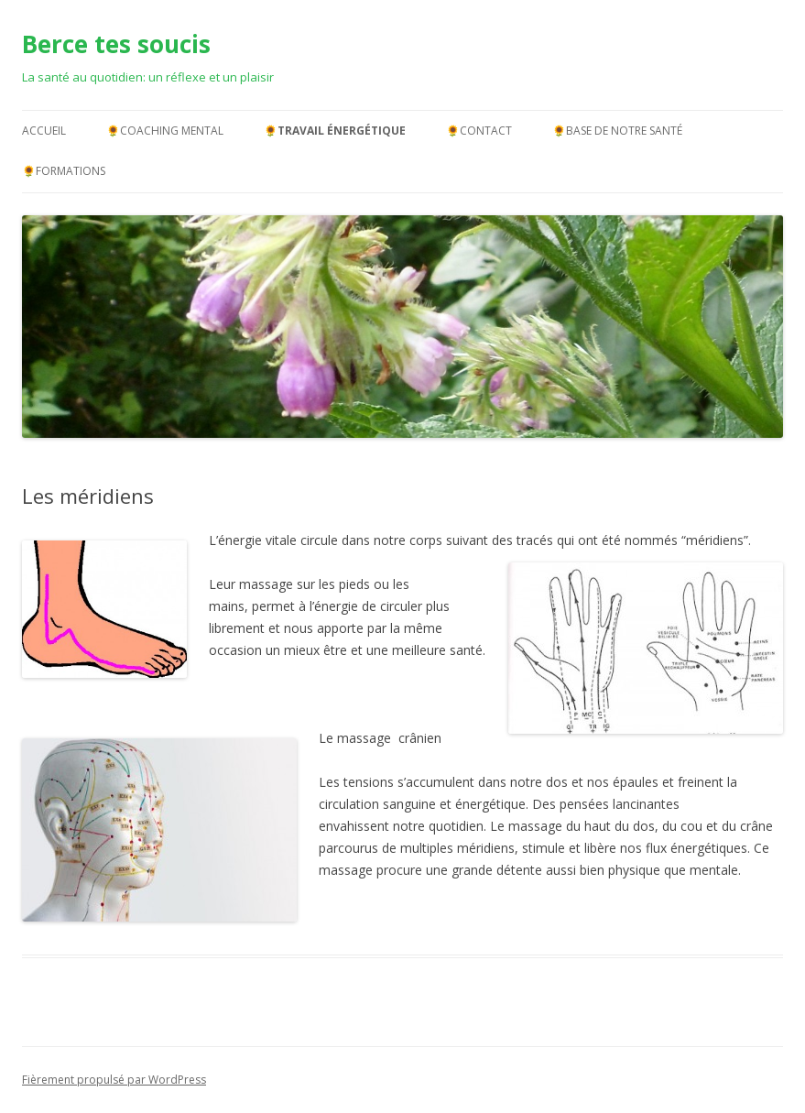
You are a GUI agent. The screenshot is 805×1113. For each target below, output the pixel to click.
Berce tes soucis (116, 43)
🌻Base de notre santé (617, 130)
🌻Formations (63, 171)
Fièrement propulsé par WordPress (114, 1079)
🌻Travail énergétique (335, 130)
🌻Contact (479, 130)
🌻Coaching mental (164, 130)
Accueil (44, 130)
